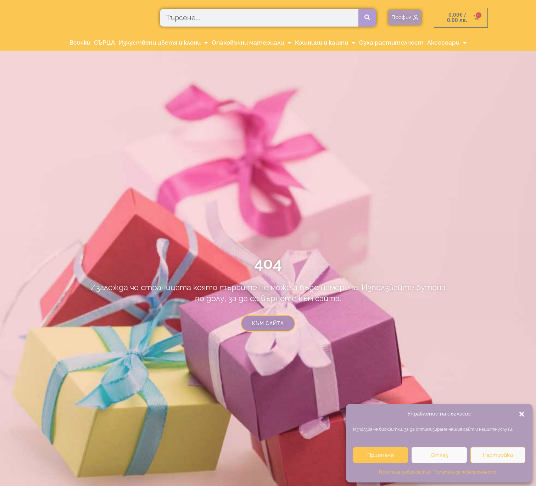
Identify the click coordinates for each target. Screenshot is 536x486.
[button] (521, 414)
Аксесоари (447, 42)
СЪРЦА (104, 42)
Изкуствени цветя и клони (163, 42)
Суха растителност (391, 42)
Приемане (380, 455)
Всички (79, 42)
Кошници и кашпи (325, 42)
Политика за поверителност (465, 472)
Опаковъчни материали (251, 42)
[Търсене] (367, 18)
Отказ (439, 455)
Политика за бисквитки (404, 472)
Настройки (498, 455)
